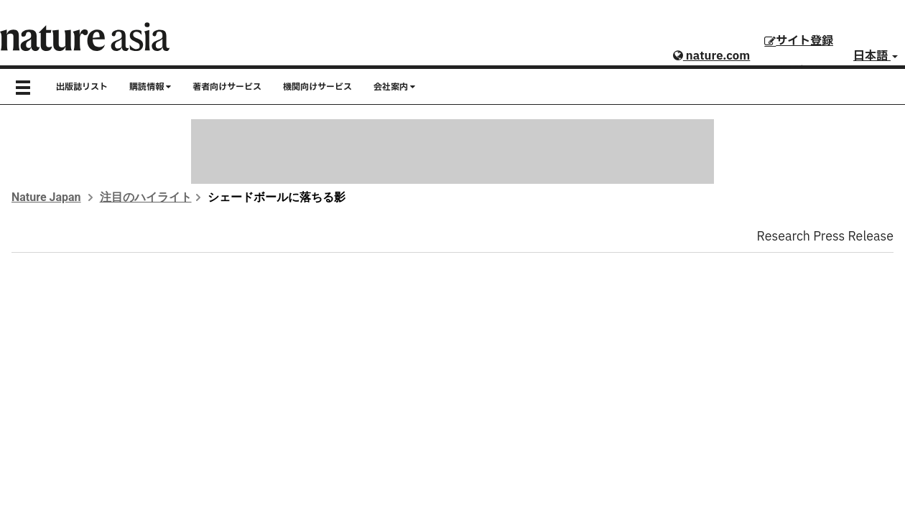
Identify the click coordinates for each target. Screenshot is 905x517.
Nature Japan (46, 197)
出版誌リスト (82, 86)
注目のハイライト (146, 197)
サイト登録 (798, 41)
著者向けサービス (226, 86)
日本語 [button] (875, 56)
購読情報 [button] (150, 86)
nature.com (711, 56)
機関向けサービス (317, 86)
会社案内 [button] (394, 86)
